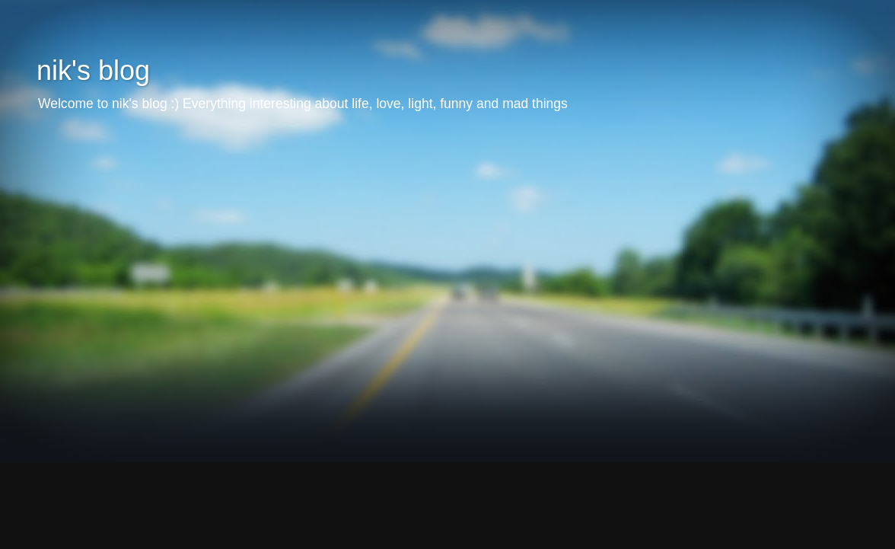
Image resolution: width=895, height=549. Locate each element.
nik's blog (93, 70)
